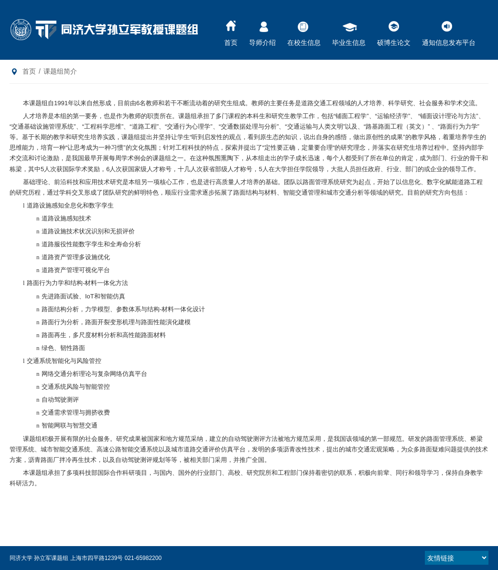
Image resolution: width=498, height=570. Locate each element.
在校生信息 (304, 30)
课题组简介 (60, 71)
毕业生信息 (349, 30)
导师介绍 (262, 30)
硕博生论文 (394, 30)
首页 (231, 30)
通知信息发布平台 (449, 30)
